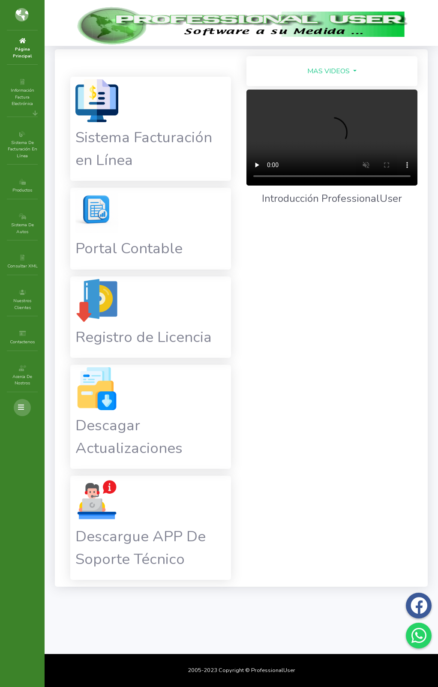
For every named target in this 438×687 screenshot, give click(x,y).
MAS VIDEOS (342, 71)
